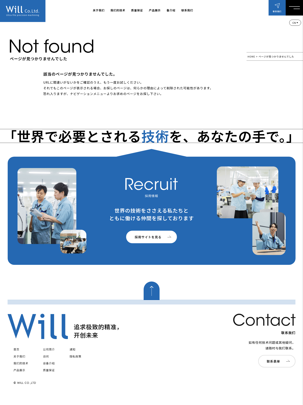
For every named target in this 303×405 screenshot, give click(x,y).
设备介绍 (49, 363)
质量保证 (137, 10)
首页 (16, 349)
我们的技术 (118, 10)
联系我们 (187, 10)
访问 (46, 356)
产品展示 (155, 10)
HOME (251, 56)
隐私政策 (75, 356)
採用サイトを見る (148, 237)
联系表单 (273, 361)
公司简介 (49, 349)
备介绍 (171, 10)
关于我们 (99, 10)
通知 (73, 349)
